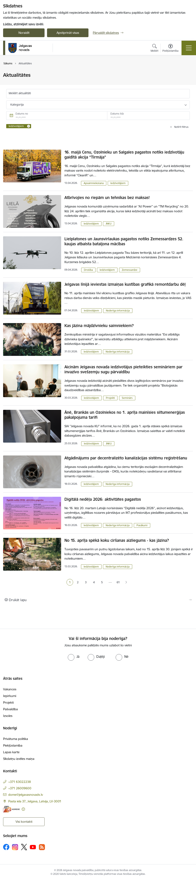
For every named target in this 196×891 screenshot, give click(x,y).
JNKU (108, 223)
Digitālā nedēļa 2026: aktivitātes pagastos (102, 499)
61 (118, 582)
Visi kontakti (24, 822)
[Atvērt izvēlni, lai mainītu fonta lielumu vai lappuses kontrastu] (170, 49)
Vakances (9, 689)
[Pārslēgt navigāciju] (188, 48)
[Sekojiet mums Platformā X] (24, 847)
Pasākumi (142, 525)
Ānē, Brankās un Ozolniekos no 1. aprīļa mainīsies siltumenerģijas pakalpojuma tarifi (124, 415)
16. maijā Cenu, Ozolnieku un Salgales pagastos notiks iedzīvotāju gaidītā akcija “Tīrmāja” (124, 155)
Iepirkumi (9, 696)
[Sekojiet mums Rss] (42, 847)
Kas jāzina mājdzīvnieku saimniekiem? (99, 325)
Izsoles (7, 716)
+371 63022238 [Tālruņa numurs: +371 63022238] (19, 782)
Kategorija (17, 104)
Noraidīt (23, 33)
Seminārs (127, 397)
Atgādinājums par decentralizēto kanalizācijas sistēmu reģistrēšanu (125, 457)
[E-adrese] (11, 809)
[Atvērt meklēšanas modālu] (154, 49)
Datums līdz (117, 113)
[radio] (73, 656)
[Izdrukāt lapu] (98, 600)
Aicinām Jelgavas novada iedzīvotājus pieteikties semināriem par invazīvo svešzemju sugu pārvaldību (123, 369)
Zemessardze (129, 269)
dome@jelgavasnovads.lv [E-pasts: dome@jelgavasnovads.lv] (25, 795)
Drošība (88, 269)
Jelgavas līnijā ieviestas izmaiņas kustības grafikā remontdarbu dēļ (125, 284)
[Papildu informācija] (23, 809)
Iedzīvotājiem (118, 183)
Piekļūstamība (12, 745)
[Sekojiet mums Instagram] (15, 847)
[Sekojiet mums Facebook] (6, 847)
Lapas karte (11, 752)
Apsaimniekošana (94, 183)
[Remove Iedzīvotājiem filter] (28, 126)
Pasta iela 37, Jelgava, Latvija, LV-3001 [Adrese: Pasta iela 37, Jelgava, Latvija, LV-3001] (34, 801)
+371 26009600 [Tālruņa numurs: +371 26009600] (19, 788)
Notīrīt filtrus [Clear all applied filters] (181, 126)
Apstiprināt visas (68, 33)
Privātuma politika (15, 739)
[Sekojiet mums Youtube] (33, 846)
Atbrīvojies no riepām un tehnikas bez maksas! (107, 197)
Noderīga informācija (118, 310)
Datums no (22, 113)
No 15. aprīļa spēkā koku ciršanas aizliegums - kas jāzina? (116, 540)
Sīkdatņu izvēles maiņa (18, 759)
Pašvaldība (10, 709)
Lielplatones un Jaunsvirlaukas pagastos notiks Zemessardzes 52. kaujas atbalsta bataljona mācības (123, 241)
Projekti (110, 397)
